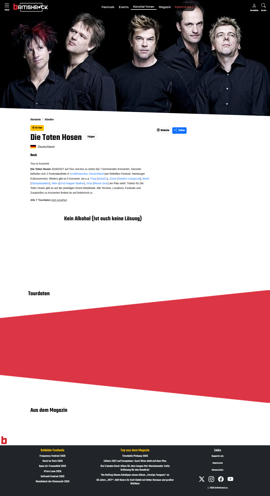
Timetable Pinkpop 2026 (135, 456)
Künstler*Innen (143, 6)
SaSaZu (102, 178)
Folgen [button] (91, 137)
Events (124, 7)
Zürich (113, 178)
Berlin (145, 178)
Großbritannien (79, 173)
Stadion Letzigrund (129, 178)
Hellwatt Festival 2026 (52, 476)
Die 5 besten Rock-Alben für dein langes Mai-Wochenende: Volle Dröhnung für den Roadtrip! (135, 468)
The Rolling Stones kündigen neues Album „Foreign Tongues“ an (135, 475)
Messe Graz (101, 183)
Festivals (108, 7)
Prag (93, 178)
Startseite (35, 120)
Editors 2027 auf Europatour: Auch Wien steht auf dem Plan (135, 461)
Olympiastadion (40, 183)
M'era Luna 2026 (52, 471)
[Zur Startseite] (4, 440)
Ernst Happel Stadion (71, 183)
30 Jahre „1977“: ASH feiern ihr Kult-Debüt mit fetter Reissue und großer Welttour (135, 482)
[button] (108, 7)
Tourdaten (39, 293)
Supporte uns (184, 6)
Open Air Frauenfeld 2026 (52, 466)
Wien (55, 183)
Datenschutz (217, 470)
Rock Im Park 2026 (53, 461)
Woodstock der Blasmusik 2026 (52, 481)
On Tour (37, 128)
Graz (89, 183)
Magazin (165, 7)
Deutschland (96, 173)
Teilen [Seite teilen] (179, 130)
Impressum (217, 463)
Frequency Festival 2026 (52, 456)
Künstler (49, 120)
